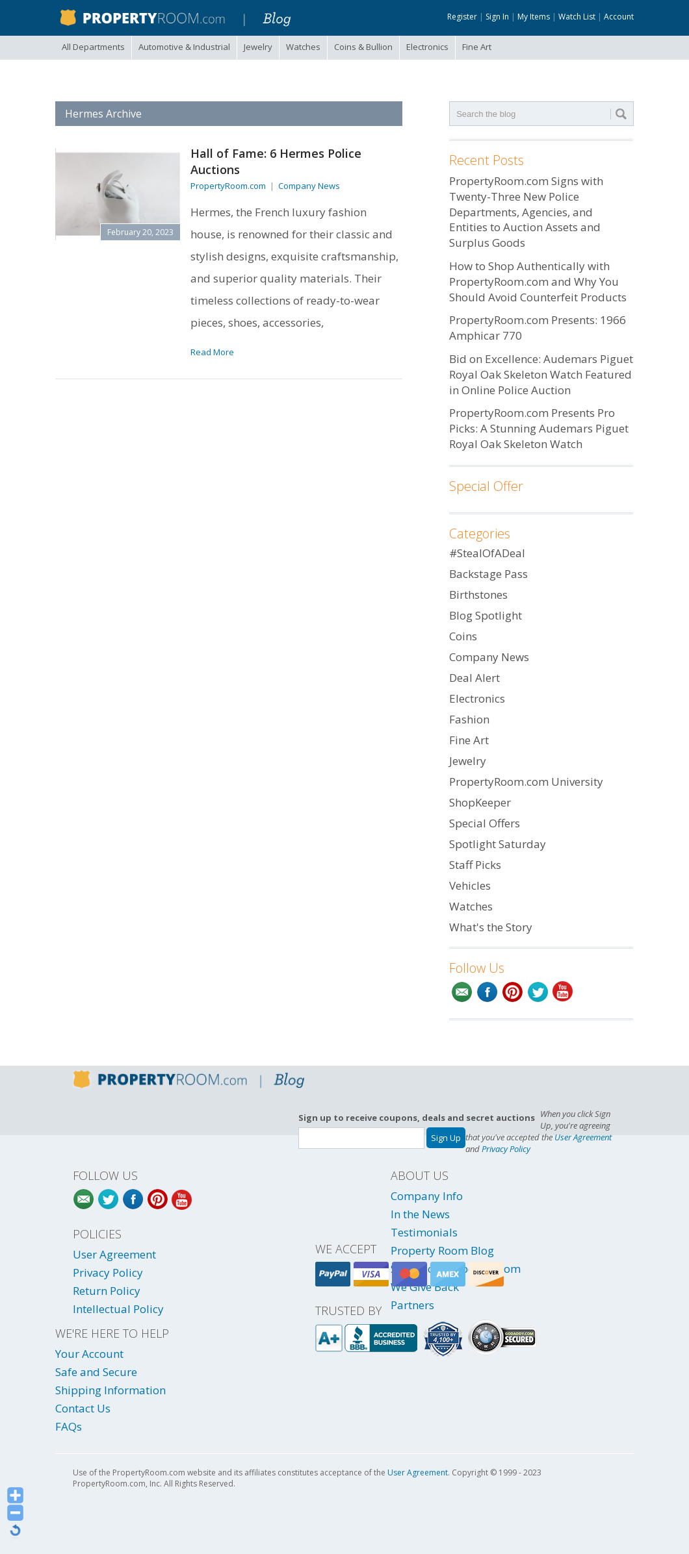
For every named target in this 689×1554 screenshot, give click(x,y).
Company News (309, 186)
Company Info (427, 1195)
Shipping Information (110, 1390)
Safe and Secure (96, 1371)
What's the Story (490, 927)
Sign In (497, 16)
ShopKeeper (480, 802)
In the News (420, 1214)
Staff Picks (475, 864)
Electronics (427, 47)
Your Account (89, 1353)
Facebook (487, 992)
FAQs (68, 1426)
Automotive (184, 47)
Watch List (576, 16)
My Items (533, 16)
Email (462, 992)
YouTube (563, 992)
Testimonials (424, 1232)
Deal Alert (474, 677)
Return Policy (106, 1290)
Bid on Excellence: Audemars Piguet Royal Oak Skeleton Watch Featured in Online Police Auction (541, 374)
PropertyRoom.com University (526, 781)
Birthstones (478, 594)
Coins (363, 47)
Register (462, 16)
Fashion (469, 719)
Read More (212, 352)
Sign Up (446, 1138)
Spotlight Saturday (497, 843)
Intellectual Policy (118, 1308)
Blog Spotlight (485, 615)
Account (619, 16)
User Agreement (583, 1137)
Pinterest (512, 992)
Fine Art (476, 47)
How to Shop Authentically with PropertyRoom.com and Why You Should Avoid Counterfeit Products (538, 281)
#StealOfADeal (487, 552)
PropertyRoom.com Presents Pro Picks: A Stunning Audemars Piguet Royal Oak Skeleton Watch (539, 428)
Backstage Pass (488, 573)
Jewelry (258, 47)
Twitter (538, 992)
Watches (303, 47)
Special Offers (484, 823)
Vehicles (470, 885)
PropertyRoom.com (228, 186)
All (93, 47)
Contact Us (82, 1408)
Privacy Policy (506, 1149)
